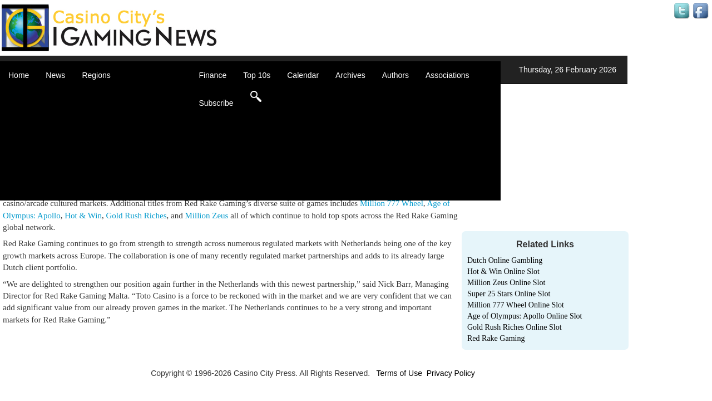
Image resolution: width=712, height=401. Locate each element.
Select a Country (125, 194)
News (55, 75)
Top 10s (256, 75)
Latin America (119, 150)
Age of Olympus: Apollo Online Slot (524, 316)
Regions (96, 75)
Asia (103, 105)
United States (119, 183)
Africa (106, 94)
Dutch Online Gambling (504, 260)
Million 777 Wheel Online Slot (515, 305)
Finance (212, 75)
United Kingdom (123, 172)
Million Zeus (206, 215)
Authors (395, 75)
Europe (108, 139)
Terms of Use (399, 373)
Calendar (303, 75)
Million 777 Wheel (391, 203)
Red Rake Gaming (496, 338)
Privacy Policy (451, 373)
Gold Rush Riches (136, 215)
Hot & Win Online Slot (503, 271)
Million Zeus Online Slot (506, 282)
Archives (350, 75)
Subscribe (216, 103)
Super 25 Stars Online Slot (508, 294)
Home (18, 75)
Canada (109, 117)
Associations (447, 75)
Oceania (110, 161)
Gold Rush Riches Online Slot (514, 327)
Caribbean (114, 128)
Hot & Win (83, 215)
